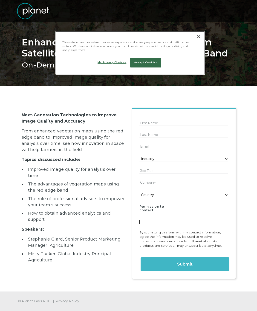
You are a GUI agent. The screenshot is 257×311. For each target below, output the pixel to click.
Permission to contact (151, 209)
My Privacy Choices (112, 62)
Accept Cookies (145, 62)
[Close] (198, 37)
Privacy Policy (67, 301)
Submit (185, 264)
